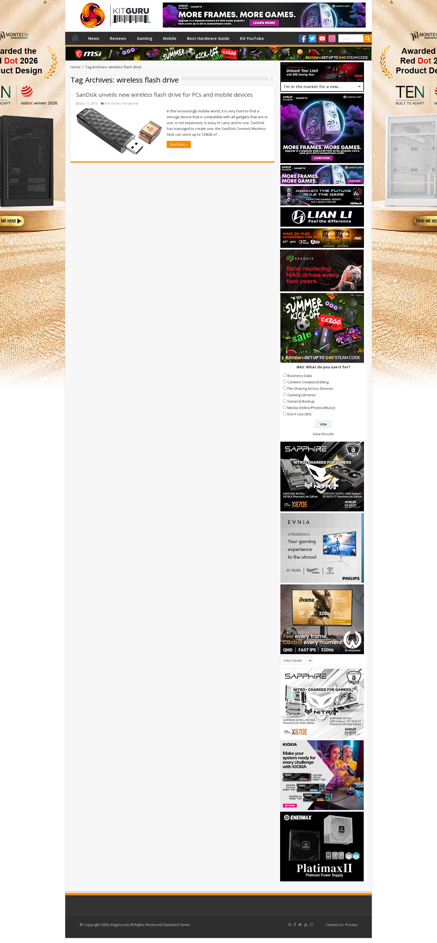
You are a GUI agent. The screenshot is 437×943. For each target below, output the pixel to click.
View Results (323, 433)
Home (75, 37)
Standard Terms (176, 924)
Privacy (351, 924)
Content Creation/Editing (308, 382)
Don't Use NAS (299, 414)
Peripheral (130, 103)
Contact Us (335, 924)
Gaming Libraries (301, 394)
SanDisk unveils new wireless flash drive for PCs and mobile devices (164, 94)
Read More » (179, 144)
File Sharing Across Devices (310, 388)
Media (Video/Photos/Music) (311, 407)
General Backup (301, 401)
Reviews (118, 38)
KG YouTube (252, 38)
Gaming (144, 38)
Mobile (169, 38)
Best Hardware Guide (208, 38)
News (93, 38)
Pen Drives (113, 103)
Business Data (299, 375)
